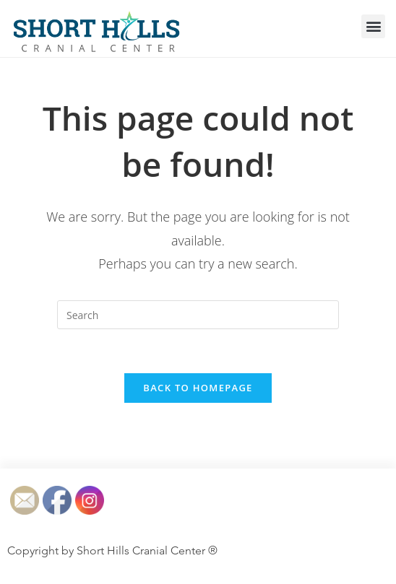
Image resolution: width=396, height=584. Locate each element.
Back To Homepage (197, 387)
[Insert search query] (198, 314)
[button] (373, 26)
